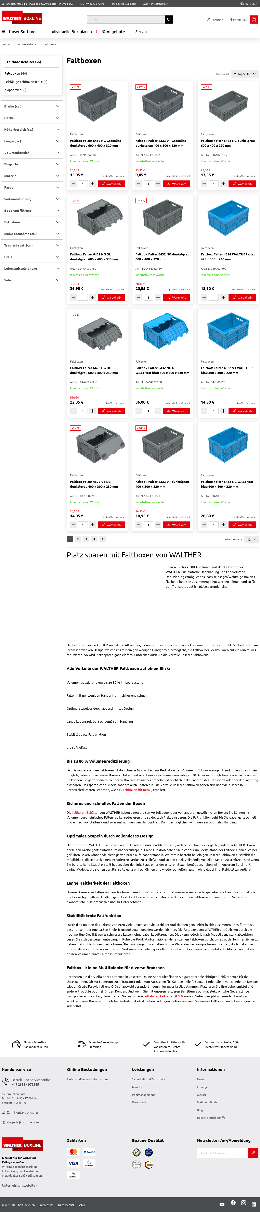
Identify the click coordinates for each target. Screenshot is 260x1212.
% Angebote (113, 31)
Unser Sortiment (20, 31)
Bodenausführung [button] (18, 210)
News (200, 1079)
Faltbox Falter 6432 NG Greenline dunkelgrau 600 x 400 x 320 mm (95, 143)
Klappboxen (15, 90)
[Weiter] (102, 539)
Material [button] (10, 176)
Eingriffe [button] (11, 164)
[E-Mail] (222, 1153)
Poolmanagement (143, 1094)
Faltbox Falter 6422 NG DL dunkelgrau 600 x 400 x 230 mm (94, 370)
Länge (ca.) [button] (12, 141)
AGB (82, 1205)
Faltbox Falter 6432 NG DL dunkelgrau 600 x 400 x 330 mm (94, 256)
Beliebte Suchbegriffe (211, 1117)
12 (251, 539)
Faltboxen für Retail (137, 789)
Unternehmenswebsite (18, 1185)
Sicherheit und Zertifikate (148, 1079)
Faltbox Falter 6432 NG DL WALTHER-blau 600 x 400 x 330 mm (162, 370)
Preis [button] (8, 257)
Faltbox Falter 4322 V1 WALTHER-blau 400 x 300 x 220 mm (227, 370)
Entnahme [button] (12, 222)
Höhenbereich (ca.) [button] (18, 129)
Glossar (201, 1094)
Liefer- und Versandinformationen (88, 1079)
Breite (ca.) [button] (13, 106)
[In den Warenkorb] (111, 183)
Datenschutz (66, 1205)
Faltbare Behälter (23, 62)
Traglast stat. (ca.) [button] (18, 245)
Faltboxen (15, 73)
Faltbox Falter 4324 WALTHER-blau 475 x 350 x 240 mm (228, 256)
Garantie (137, 1087)
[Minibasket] (254, 19)
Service (141, 31)
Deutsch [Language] (249, 4)
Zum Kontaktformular (155, 3)
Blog (200, 1110)
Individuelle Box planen (71, 31)
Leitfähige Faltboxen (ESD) (25, 81)
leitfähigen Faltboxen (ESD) (163, 996)
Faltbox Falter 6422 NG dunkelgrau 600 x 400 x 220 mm (228, 143)
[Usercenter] (215, 19)
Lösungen (203, 1087)
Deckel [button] (9, 118)
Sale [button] (7, 280)
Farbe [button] (8, 187)
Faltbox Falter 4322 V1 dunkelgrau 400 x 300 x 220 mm (162, 484)
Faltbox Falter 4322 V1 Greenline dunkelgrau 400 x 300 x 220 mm (160, 143)
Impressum (46, 1205)
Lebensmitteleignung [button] (20, 268)
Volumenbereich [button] (16, 152)
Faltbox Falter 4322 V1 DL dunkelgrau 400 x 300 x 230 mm (94, 484)
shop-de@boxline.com (20, 1122)
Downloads (139, 1102)
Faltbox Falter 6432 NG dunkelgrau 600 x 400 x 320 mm (162, 256)
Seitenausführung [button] (17, 199)
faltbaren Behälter (85, 812)
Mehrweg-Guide (207, 1102)
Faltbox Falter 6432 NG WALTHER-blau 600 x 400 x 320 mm (227, 484)
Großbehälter (176, 949)
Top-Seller (245, 74)
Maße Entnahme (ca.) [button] (20, 233)
